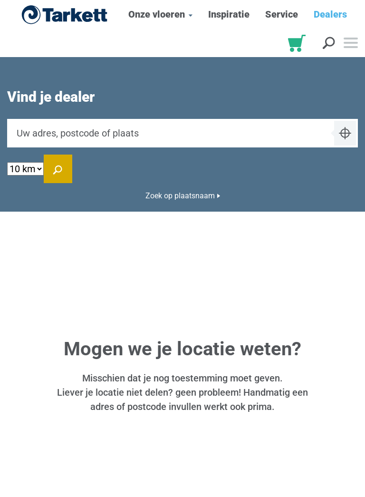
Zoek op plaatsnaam (180, 195)
